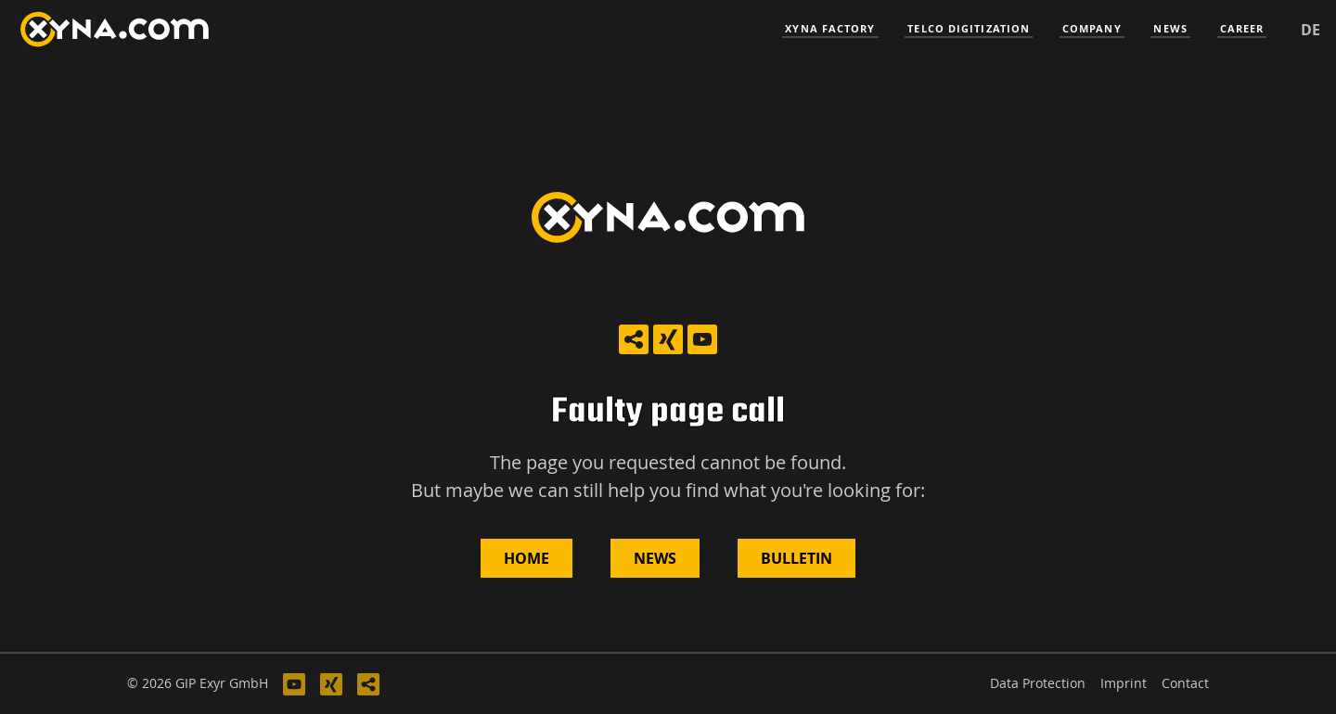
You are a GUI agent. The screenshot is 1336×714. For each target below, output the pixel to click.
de (1310, 29)
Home (526, 558)
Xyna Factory (830, 28)
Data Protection (1038, 683)
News (1170, 28)
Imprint (1123, 683)
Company (1092, 28)
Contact (1185, 683)
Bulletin (796, 558)
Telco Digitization (968, 28)
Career (1242, 28)
